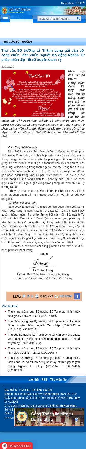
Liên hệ (33, 379)
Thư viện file (58, 379)
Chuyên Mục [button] (43, 31)
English (80, 2)
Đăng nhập (67, 3)
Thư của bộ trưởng (17, 41)
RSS (44, 379)
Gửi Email (65, 296)
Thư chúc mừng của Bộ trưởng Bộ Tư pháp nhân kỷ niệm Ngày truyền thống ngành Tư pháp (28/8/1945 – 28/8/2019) (44, 325)
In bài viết (46, 296)
